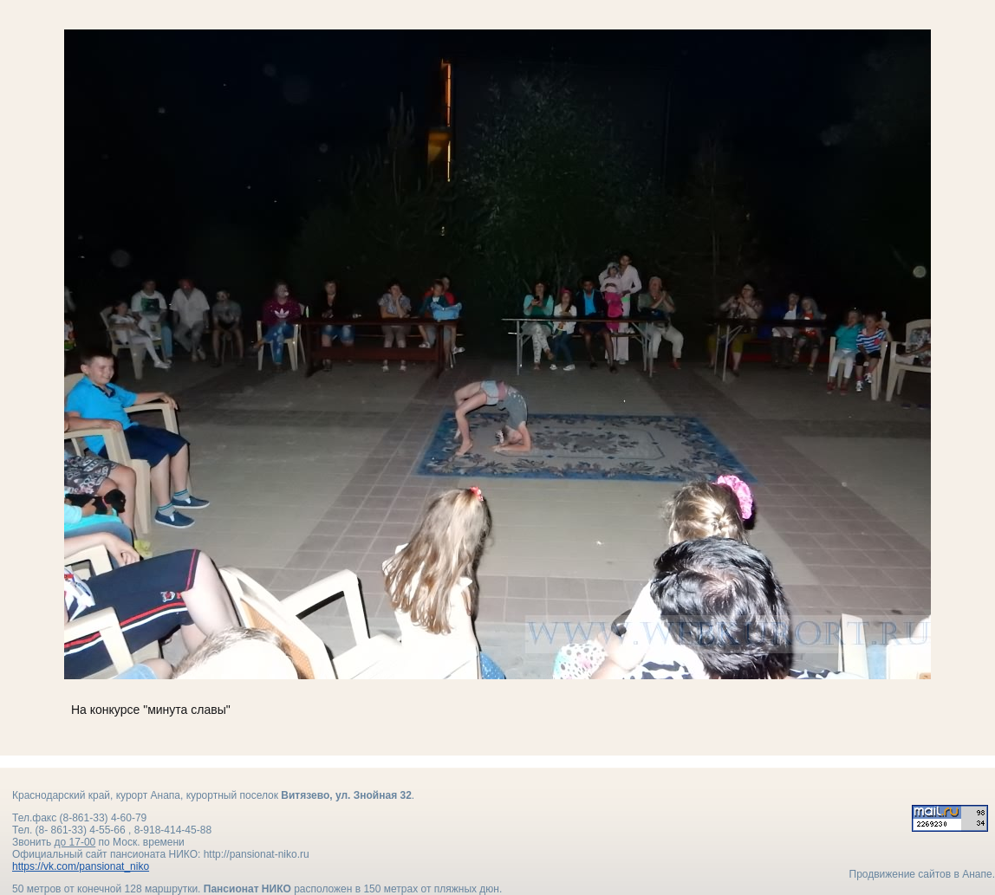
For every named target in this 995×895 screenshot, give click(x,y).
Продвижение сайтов (900, 874)
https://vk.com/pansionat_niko (80, 866)
